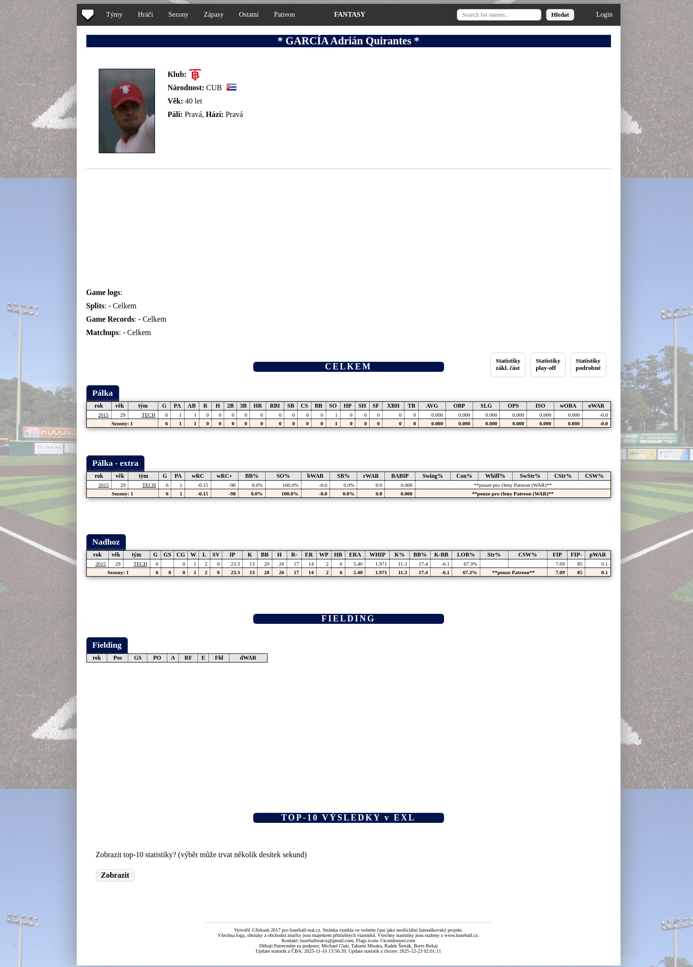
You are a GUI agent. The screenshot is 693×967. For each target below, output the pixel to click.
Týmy (114, 14)
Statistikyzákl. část (508, 364)
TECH (148, 415)
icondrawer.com (399, 940)
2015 (103, 415)
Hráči (145, 14)
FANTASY (349, 14)
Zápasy (214, 14)
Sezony (178, 14)
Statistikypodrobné (588, 364)
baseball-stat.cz (305, 930)
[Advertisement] (39, 191)
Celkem (125, 306)
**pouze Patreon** (513, 572)
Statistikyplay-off (548, 364)
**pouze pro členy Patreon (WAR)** (513, 485)
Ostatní (249, 14)
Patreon (284, 14)
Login (604, 14)
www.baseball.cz (461, 935)
